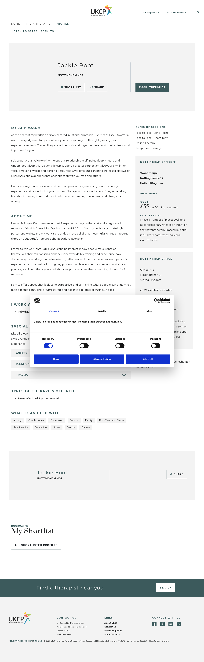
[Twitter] (178, 624)
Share (97, 87)
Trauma (22, 374)
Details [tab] (102, 311)
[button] (196, 12)
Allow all (148, 359)
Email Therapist (152, 87)
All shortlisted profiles (36, 545)
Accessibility (25, 641)
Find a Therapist (38, 23)
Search (166, 587)
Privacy (13, 641)
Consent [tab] (54, 311)
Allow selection (102, 359)
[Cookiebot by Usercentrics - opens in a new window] (156, 300)
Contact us (110, 627)
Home (15, 23)
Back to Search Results (34, 31)
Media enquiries (113, 630)
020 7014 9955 (64, 634)
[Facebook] (154, 624)
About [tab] (149, 311)
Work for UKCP (112, 634)
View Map (147, 193)
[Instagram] (162, 624)
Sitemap (37, 641)
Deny (56, 359)
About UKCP (110, 623)
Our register (149, 12)
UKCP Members (175, 12)
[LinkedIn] (170, 624)
